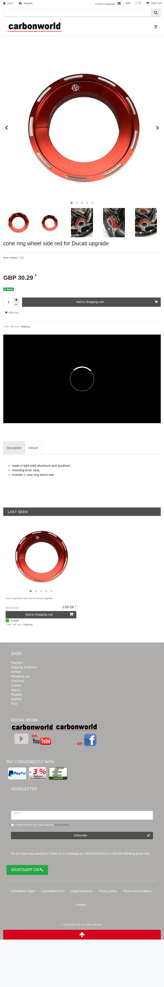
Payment (17, 662)
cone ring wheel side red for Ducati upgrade (29, 598)
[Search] (156, 12)
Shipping (25, 326)
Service (16, 671)
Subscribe (112, 835)
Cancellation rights (22, 891)
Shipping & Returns (24, 667)
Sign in (15, 690)
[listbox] (41, 557)
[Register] (25, 3)
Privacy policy (108, 891)
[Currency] (128, 3)
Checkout (17, 681)
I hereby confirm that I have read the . (42, 824)
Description (14, 448)
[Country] (119, 3)
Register (16, 694)
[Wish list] (138, 3)
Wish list (11, 312)
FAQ (14, 703)
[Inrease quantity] (16, 300)
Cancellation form (53, 891)
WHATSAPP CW (27, 869)
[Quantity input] (8, 302)
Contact (16, 685)
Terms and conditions (137, 891)
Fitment (33, 448)
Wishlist (16, 699)
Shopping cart (20, 676)
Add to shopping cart (117, 302)
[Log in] (8, 3)
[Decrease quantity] (16, 304)
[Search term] (77, 12)
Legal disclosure (82, 891)
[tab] (14, 447)
